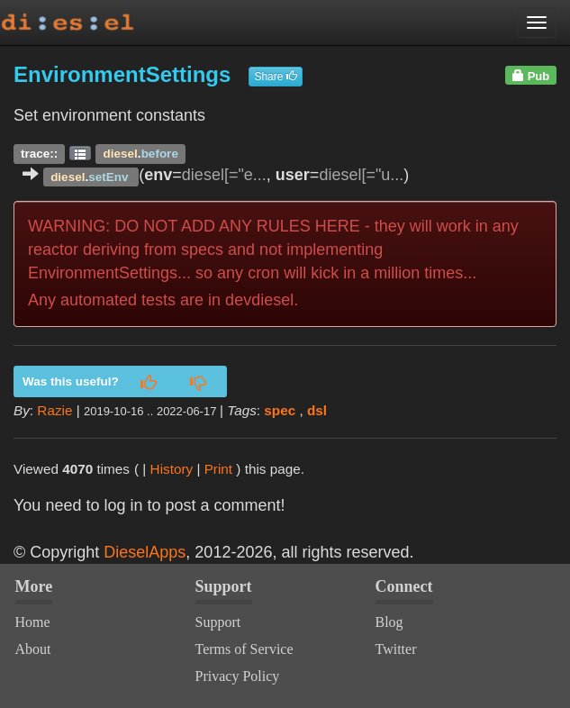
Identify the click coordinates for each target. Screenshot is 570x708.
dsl (317, 410)
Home (32, 622)
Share (275, 76)
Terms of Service (244, 649)
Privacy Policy (237, 676)
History (172, 469)
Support (218, 622)
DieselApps (144, 552)
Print (218, 469)
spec (279, 410)
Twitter (396, 649)
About (33, 649)
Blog (389, 622)
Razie (54, 410)
